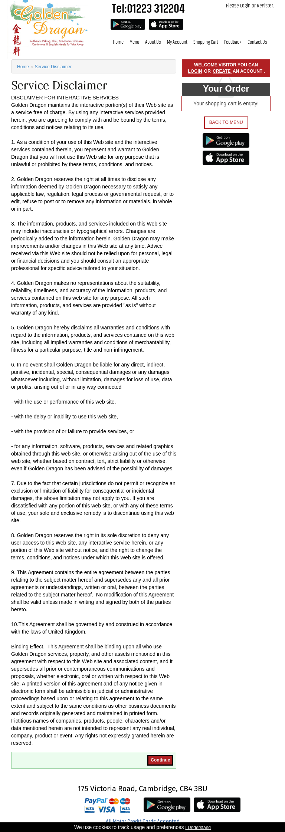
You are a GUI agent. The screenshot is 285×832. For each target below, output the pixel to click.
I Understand (198, 827)
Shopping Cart (205, 42)
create (222, 71)
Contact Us (257, 42)
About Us (153, 42)
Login (245, 6)
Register (265, 6)
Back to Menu (226, 122)
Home (118, 42)
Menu (134, 42)
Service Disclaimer (53, 66)
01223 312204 (155, 8)
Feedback (233, 42)
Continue (160, 760)
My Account (177, 42)
